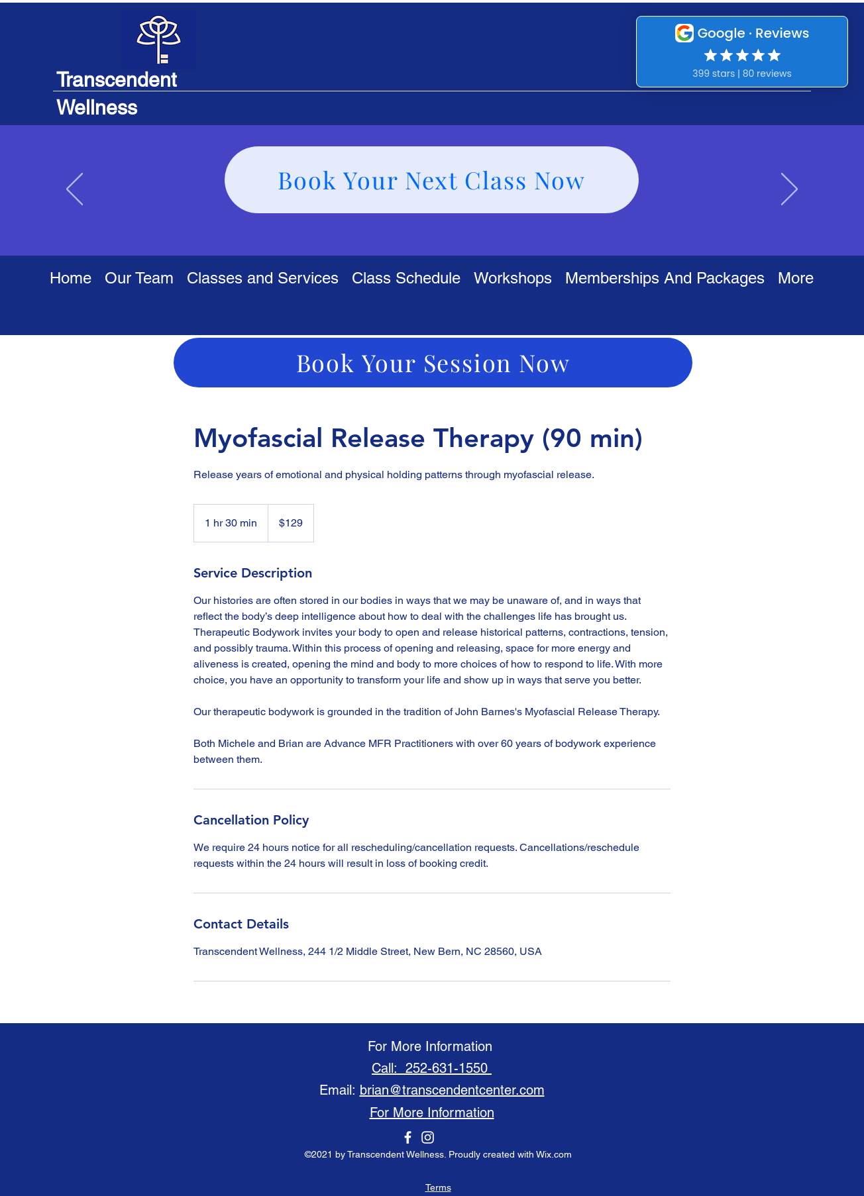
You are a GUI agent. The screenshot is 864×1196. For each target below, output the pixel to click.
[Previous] (74, 190)
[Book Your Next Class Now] (432, 179)
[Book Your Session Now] (433, 362)
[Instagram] (427, 1137)
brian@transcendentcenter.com (452, 1090)
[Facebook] (408, 1137)
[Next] (789, 190)
